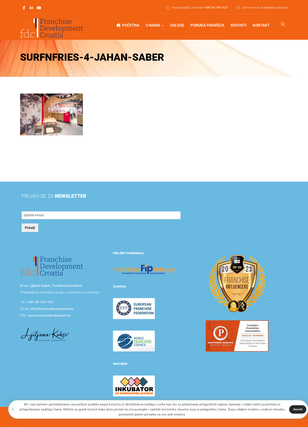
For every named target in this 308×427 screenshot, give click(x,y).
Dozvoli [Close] (297, 409)
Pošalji (30, 228)
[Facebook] (24, 8)
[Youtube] (39, 8)
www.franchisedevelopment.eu (49, 315)
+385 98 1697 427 (40, 302)
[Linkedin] (31, 8)
